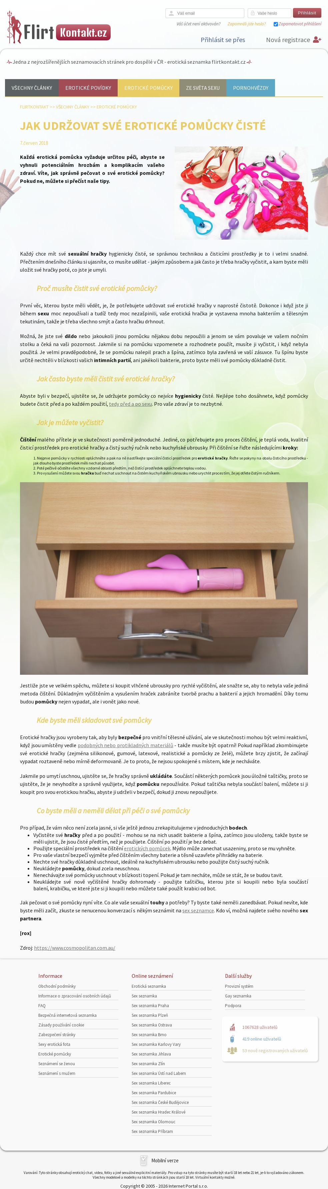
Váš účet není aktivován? (198, 24)
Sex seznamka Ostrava (152, 1025)
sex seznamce (198, 910)
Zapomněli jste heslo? (247, 24)
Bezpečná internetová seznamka (67, 1015)
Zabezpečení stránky (56, 1034)
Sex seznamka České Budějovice (160, 1102)
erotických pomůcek (147, 848)
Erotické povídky (88, 87)
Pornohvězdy (250, 87)
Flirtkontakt (34, 107)
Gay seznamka (238, 996)
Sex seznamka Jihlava (151, 1054)
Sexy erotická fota (54, 1044)
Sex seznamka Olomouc (153, 1122)
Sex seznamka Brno (149, 1034)
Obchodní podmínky (57, 986)
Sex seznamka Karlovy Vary (156, 1044)
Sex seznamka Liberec (151, 1083)
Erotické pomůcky (148, 87)
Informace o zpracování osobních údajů (74, 996)
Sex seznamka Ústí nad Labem (159, 1073)
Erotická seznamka (149, 986)
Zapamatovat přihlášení (300, 24)
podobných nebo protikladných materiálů (125, 745)
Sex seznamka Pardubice (154, 1093)
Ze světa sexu (203, 87)
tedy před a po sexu (130, 403)
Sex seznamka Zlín (148, 1064)
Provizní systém (239, 986)
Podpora (233, 1005)
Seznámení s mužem (56, 1073)
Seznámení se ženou (56, 1064)
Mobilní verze (165, 1160)
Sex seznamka (144, 996)
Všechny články (32, 87)
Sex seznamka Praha (150, 1005)
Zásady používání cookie (61, 1025)
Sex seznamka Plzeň (150, 1015)
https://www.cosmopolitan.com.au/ (74, 947)
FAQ (42, 1005)
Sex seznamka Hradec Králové (158, 1112)
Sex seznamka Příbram (152, 1131)
